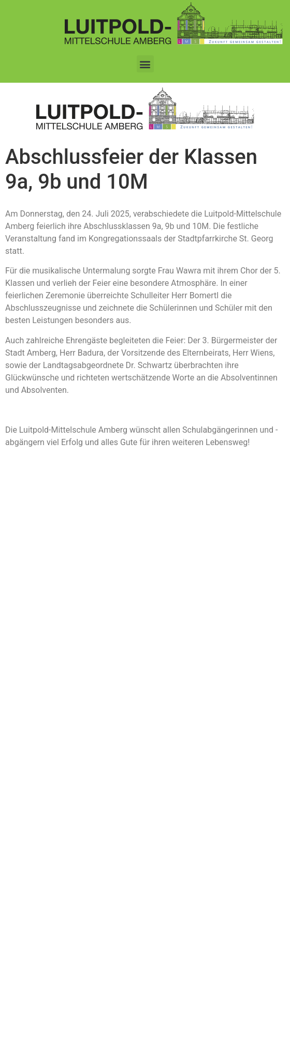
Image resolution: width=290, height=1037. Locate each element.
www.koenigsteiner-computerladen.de (203, 1021)
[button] (145, 63)
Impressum (35, 715)
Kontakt (29, 677)
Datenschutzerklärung (53, 696)
